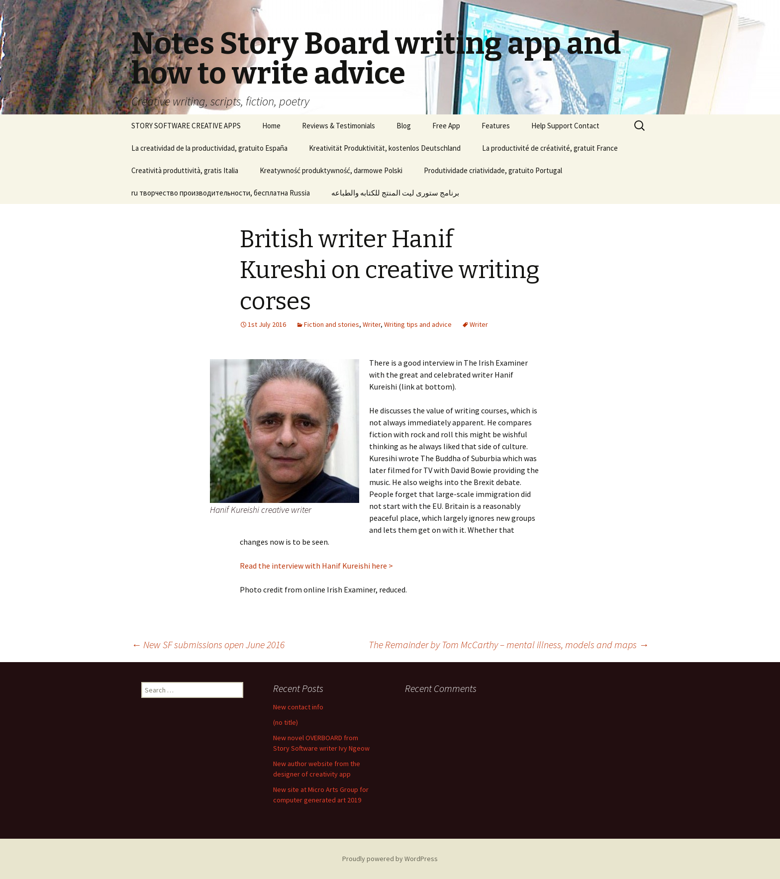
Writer (372, 324)
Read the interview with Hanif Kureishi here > (316, 566)
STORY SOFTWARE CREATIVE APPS (186, 125)
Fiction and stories (331, 324)
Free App (446, 125)
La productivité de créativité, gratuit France (550, 148)
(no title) (285, 722)
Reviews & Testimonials (338, 125)
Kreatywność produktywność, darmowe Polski (331, 170)
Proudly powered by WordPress (390, 858)
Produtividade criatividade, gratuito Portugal (493, 170)
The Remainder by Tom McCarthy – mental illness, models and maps (509, 644)
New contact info (298, 706)
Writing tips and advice (418, 324)
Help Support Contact (565, 125)
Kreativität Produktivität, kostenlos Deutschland (385, 148)
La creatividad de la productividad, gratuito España (209, 148)
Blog (403, 125)
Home (271, 125)
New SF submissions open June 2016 (208, 644)
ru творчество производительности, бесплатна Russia (220, 192)
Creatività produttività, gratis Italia (184, 170)
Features (496, 125)
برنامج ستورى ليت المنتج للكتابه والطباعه (395, 192)
